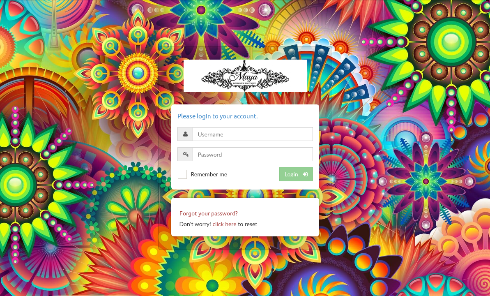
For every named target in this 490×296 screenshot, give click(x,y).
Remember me (209, 174)
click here (224, 223)
